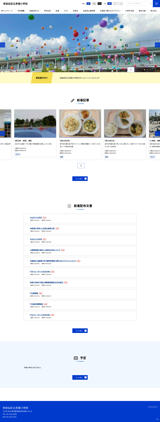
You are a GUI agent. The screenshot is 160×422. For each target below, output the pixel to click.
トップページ (8, 10)
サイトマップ (153, 407)
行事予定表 (129, 10)
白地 (94, 3)
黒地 (99, 3)
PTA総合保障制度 (36, 304)
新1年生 (154, 10)
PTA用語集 (34, 293)
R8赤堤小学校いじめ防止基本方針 (42, 228)
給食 (57, 10)
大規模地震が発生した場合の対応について (45, 250)
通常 (88, 3)
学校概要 (21, 10)
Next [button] (157, 44)
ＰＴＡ (66, 10)
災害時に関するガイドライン (110, 10)
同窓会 (75, 10)
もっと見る (79, 179)
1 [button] (144, 70)
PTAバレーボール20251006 (40, 271)
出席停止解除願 (89, 10)
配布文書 (142, 10)
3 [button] (149, 70)
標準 (109, 3)
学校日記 (47, 10)
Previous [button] (2, 44)
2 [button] (147, 70)
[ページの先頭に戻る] (157, 419)
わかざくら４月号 (36, 239)
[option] (80, 43)
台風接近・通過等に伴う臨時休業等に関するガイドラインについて (53, 261)
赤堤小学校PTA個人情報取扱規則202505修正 (46, 282)
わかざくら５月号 (36, 217)
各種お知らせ (34, 10)
